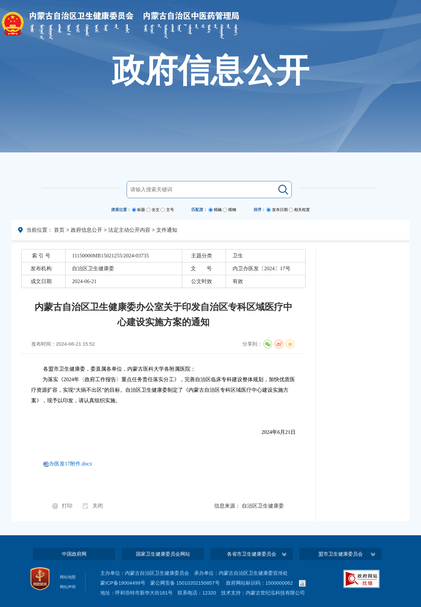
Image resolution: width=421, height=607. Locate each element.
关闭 (97, 506)
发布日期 (280, 209)
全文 (156, 209)
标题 (141, 209)
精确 (218, 209)
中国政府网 (74, 554)
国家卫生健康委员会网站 (163, 554)
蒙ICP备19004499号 (122, 583)
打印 (67, 506)
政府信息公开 (86, 230)
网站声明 (68, 587)
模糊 (232, 209)
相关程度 (302, 209)
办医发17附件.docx (70, 463)
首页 (59, 230)
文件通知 (166, 230)
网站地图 (68, 577)
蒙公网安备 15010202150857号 (185, 583)
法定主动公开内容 (129, 230)
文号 (170, 209)
